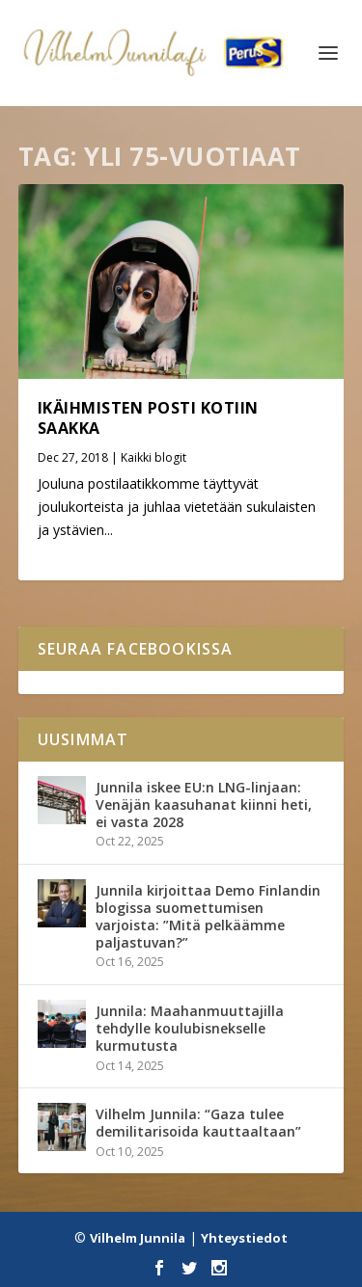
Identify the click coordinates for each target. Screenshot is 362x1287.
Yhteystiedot (244, 1238)
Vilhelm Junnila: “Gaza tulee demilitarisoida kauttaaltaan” (198, 1122)
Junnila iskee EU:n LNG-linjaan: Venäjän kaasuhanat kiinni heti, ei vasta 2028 (204, 804)
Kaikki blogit (153, 457)
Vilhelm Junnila (137, 1238)
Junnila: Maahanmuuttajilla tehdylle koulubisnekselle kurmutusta (190, 1028)
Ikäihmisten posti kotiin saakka (148, 418)
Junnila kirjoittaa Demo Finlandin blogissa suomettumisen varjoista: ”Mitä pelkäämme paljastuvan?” (208, 916)
